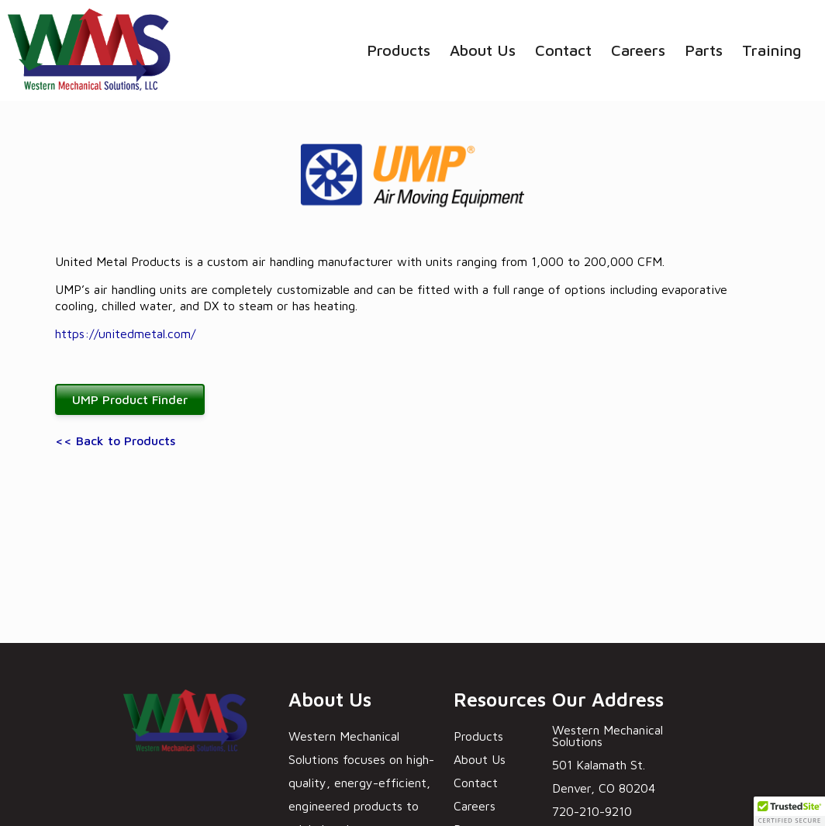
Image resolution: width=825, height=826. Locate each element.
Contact (563, 50)
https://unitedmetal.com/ (125, 333)
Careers (638, 50)
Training (772, 50)
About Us (483, 50)
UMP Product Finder (130, 399)
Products (398, 50)
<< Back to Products (115, 441)
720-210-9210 (592, 811)
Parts (704, 50)
